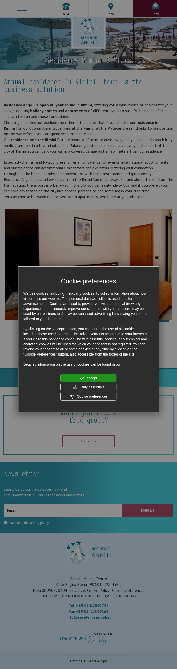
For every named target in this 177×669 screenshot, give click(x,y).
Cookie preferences (88, 396)
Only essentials (88, 387)
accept (88, 378)
